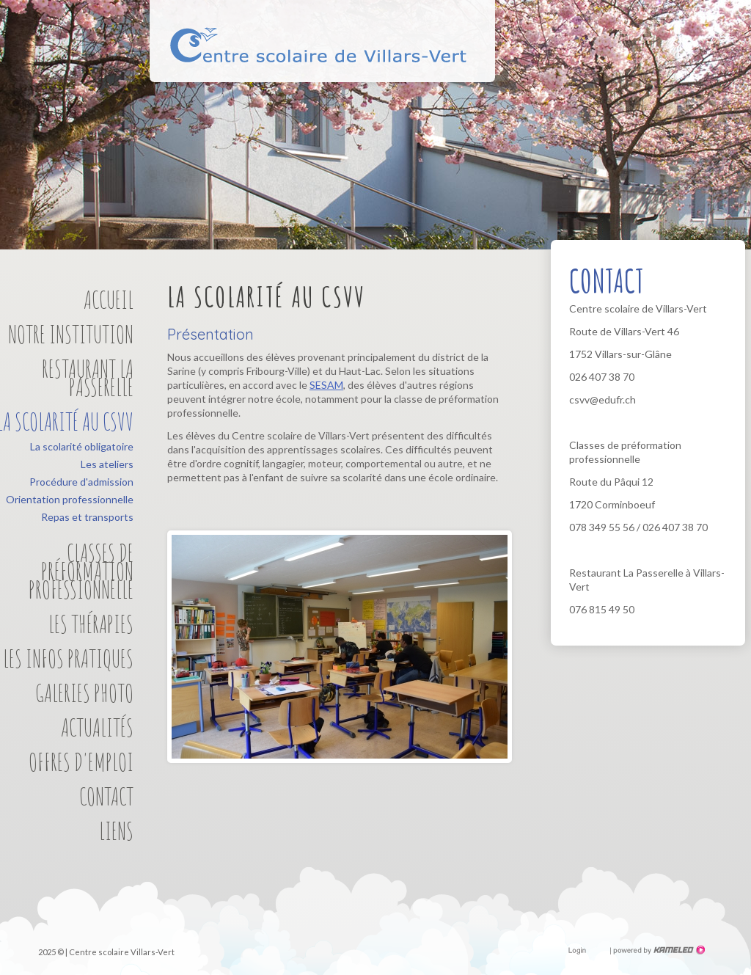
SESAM (326, 385)
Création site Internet (658, 950)
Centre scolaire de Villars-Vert (321, 53)
